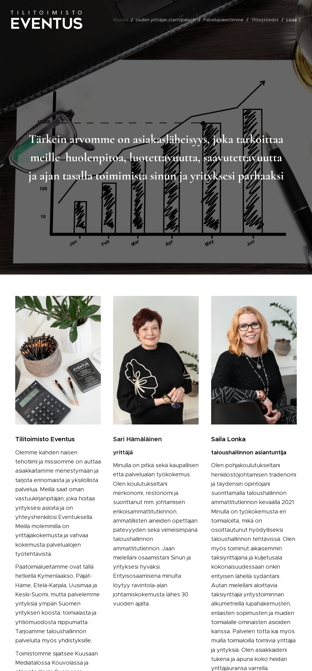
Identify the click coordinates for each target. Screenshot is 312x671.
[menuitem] (122, 19)
